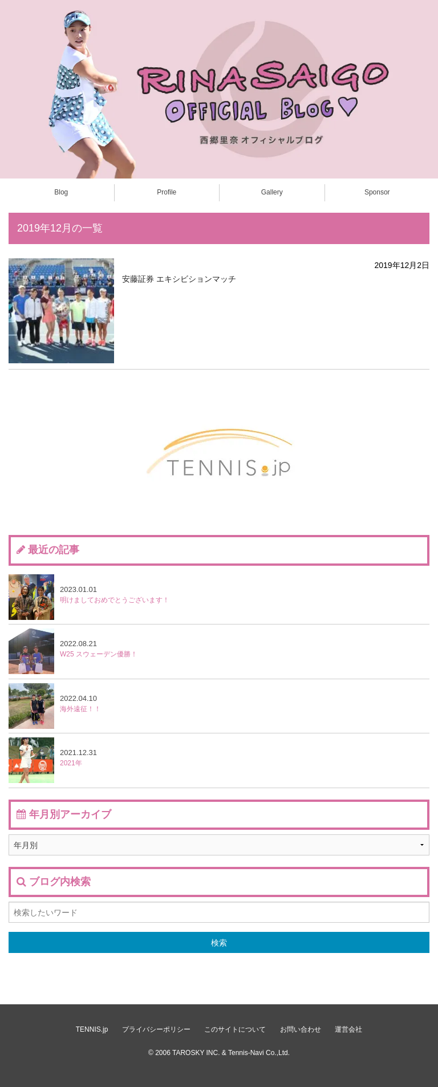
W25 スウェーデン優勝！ (73, 651)
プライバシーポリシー (156, 1029)
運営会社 (348, 1029)
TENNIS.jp (92, 1029)
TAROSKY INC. (196, 1053)
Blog (61, 192)
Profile (166, 192)
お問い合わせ (300, 1029)
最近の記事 (53, 549)
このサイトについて (235, 1029)
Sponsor (377, 192)
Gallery (272, 192)
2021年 (53, 760)
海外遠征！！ (55, 706)
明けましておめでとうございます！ (89, 597)
